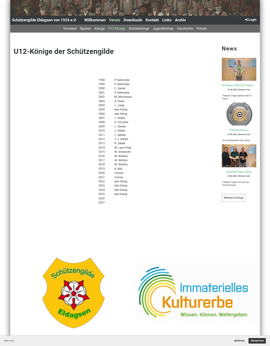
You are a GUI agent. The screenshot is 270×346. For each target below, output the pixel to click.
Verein (114, 20)
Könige (100, 29)
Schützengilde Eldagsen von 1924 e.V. (44, 20)
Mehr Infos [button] (9, 341)
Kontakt (152, 20)
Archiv (180, 20)
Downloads (133, 20)
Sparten (85, 29)
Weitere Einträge (233, 197)
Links (167, 20)
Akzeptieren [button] (257, 340)
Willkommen (95, 20)
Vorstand (69, 29)
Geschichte (185, 29)
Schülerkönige (139, 29)
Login (250, 20)
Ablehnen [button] (239, 340)
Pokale (202, 29)
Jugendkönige (163, 29)
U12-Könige (116, 29)
